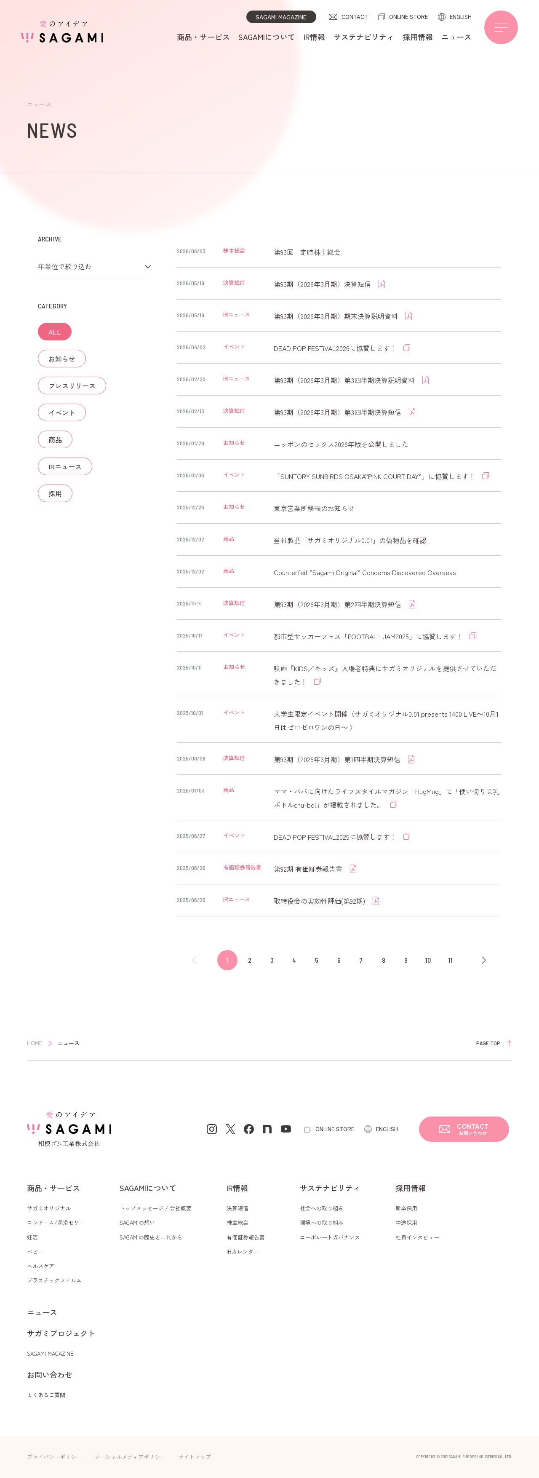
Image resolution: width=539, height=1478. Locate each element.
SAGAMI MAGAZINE (281, 17)
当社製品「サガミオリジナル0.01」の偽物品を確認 (350, 540)
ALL (54, 332)
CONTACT (355, 17)
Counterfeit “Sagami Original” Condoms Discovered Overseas (365, 572)
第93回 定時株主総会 (307, 252)
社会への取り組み (322, 1208)
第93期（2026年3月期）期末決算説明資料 (337, 316)
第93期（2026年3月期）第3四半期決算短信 (338, 412)
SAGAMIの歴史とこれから (151, 1237)
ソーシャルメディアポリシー (129, 1457)
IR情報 (314, 36)
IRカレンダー (243, 1252)
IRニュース (65, 466)
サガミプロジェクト (61, 1333)
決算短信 (237, 1208)
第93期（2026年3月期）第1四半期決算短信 (338, 759)
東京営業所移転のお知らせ (314, 508)
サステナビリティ (364, 36)
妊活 (32, 1237)
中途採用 (406, 1222)
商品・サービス (203, 36)
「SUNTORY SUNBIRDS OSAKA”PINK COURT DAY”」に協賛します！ (375, 476)
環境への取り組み (322, 1222)
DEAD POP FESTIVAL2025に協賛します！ (336, 837)
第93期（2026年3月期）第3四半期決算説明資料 (345, 380)
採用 (55, 493)
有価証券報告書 (246, 1237)
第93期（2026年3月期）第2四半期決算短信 (338, 604)
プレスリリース (72, 385)
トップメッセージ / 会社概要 (156, 1208)
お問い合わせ (49, 1374)
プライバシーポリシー (54, 1457)
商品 (55, 439)
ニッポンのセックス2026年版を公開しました (341, 444)
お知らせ (61, 358)
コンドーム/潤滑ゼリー (56, 1222)
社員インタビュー (417, 1237)
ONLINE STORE (408, 17)
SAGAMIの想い (137, 1222)
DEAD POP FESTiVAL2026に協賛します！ (336, 348)
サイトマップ (194, 1457)
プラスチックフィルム (54, 1280)
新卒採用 (406, 1208)
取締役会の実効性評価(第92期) (320, 901)
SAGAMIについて (266, 36)
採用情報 (418, 36)
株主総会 (237, 1222)
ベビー (35, 1252)
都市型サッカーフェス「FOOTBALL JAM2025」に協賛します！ (369, 636)
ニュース (456, 36)
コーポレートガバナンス (330, 1237)
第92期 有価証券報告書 (309, 869)
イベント (61, 412)
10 (428, 960)
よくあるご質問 (46, 1395)
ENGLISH (461, 17)
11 (450, 960)
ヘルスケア (40, 1266)
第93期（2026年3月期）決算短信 (323, 284)
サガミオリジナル (49, 1208)
